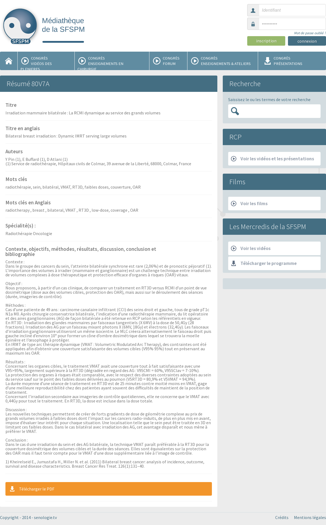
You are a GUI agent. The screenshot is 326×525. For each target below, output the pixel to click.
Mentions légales (310, 517)
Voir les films (249, 204)
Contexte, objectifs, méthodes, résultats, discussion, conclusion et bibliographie (80, 252)
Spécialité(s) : (20, 226)
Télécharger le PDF (31, 489)
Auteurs (14, 152)
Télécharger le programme (264, 263)
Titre (11, 105)
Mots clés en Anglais (28, 203)
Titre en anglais (22, 129)
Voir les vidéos (251, 248)
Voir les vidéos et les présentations (272, 159)
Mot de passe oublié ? (310, 33)
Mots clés (16, 179)
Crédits (282, 517)
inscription (266, 40)
